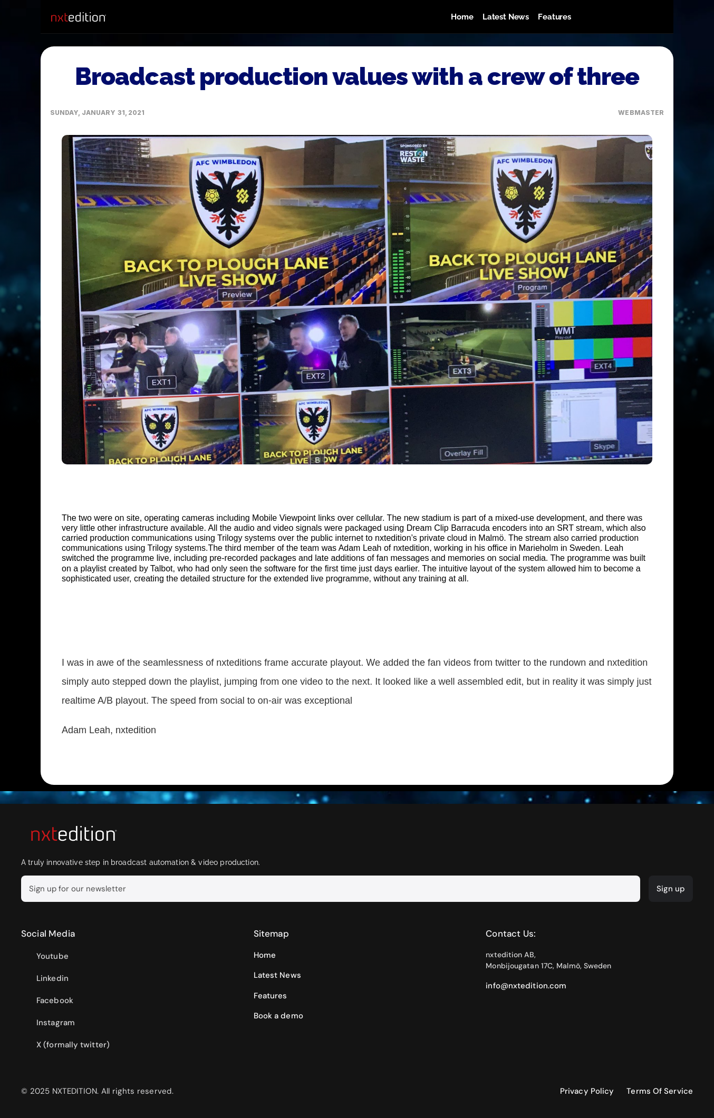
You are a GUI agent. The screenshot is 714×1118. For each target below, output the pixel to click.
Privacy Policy (587, 1091)
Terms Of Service (659, 1091)
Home (462, 17)
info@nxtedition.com (526, 985)
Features (554, 17)
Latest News (506, 17)
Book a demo (278, 1015)
